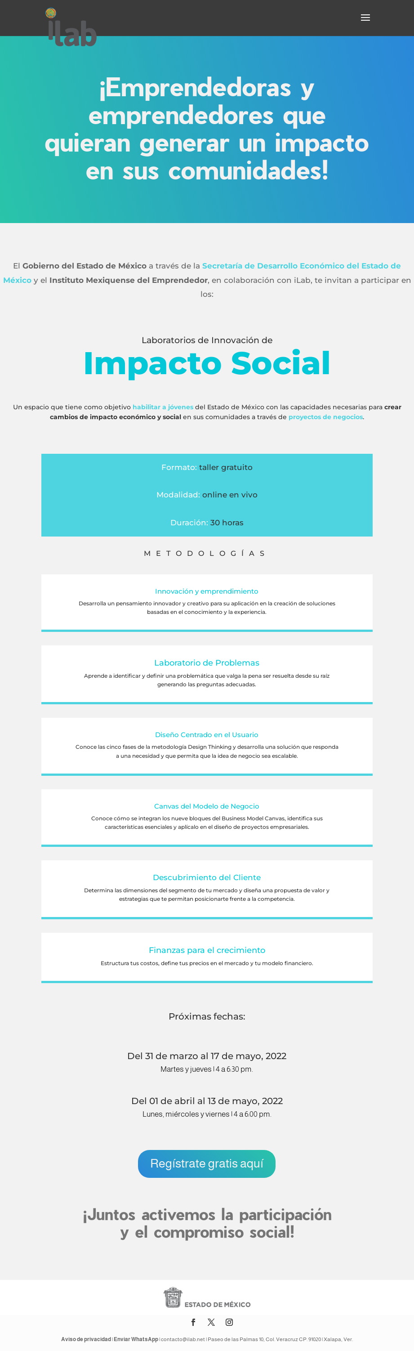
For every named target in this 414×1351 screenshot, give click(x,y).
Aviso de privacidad (86, 1339)
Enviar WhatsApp (136, 1339)
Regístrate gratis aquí (206, 1163)
